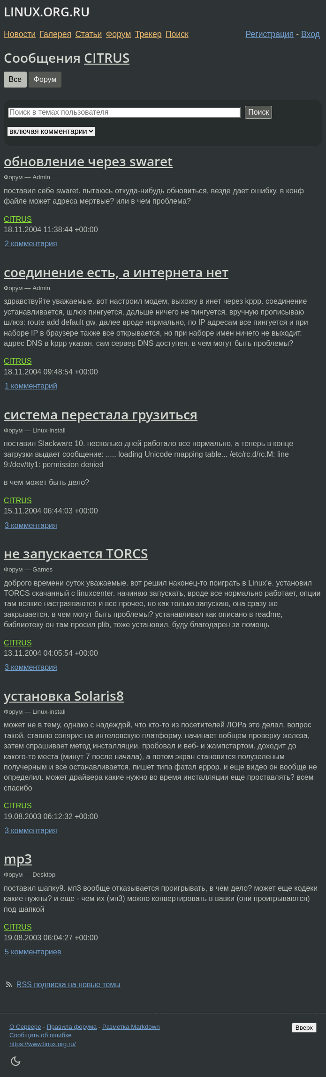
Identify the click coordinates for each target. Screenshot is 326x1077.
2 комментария (31, 244)
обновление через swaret (88, 161)
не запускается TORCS (76, 553)
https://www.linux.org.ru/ (42, 1044)
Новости (20, 34)
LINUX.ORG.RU (47, 12)
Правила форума (72, 1026)
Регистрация (270, 34)
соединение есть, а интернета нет (116, 272)
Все (15, 79)
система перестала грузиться (100, 414)
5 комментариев (33, 952)
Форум (118, 34)
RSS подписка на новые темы (68, 985)
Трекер (148, 34)
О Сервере (25, 1026)
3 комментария (31, 525)
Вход (310, 34)
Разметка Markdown (131, 1026)
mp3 (18, 858)
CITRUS (106, 57)
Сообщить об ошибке (40, 1035)
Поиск (177, 34)
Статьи (88, 34)
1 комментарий (31, 386)
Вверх (304, 1027)
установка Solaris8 (64, 695)
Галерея (55, 34)
